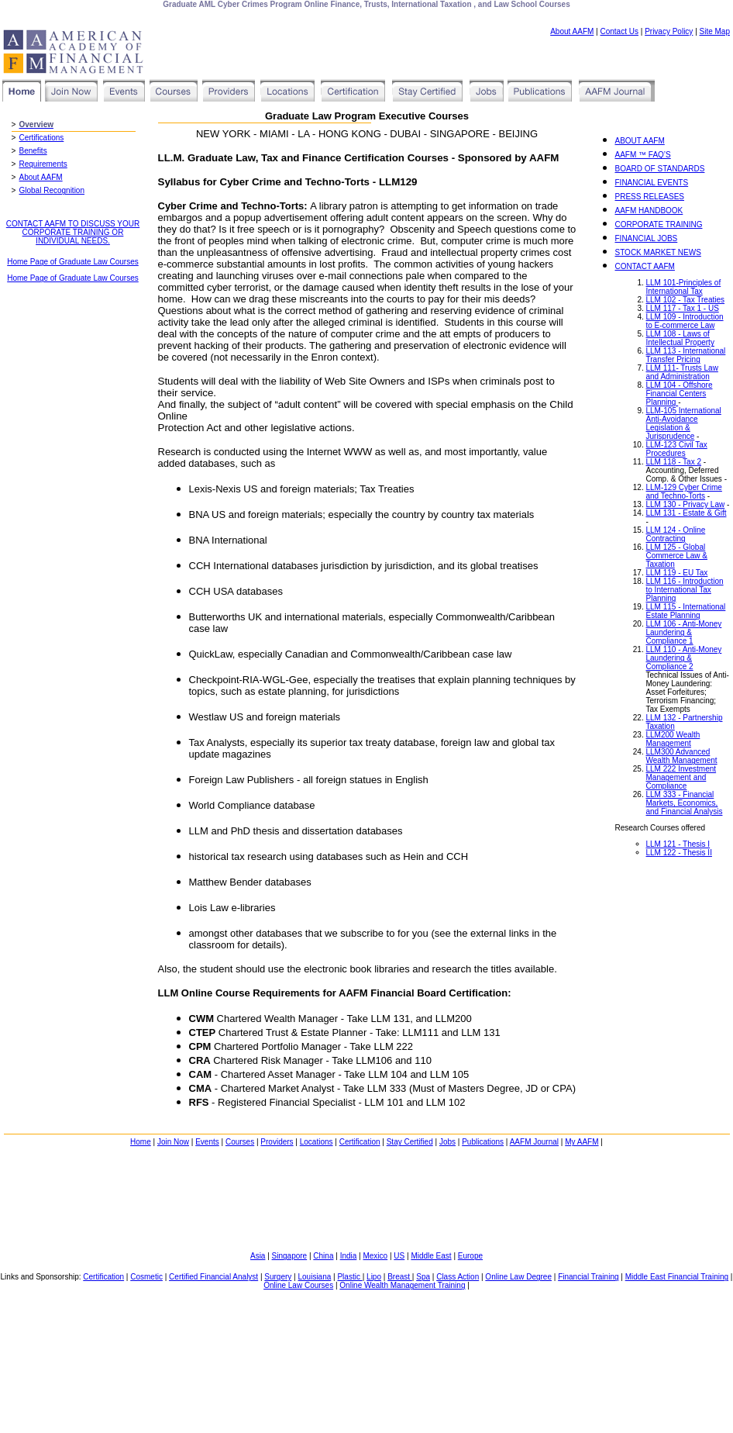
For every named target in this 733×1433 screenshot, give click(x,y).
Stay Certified (410, 1142)
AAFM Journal (534, 1142)
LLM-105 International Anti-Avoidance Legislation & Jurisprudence (683, 423)
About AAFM (572, 31)
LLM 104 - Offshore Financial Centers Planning (679, 393)
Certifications (41, 137)
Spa (423, 1276)
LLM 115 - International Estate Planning (686, 611)
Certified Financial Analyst (213, 1276)
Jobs (447, 1142)
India (348, 1256)
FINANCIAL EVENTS (652, 182)
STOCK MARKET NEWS (658, 252)
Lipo (373, 1276)
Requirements (43, 164)
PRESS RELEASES (649, 196)
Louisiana (314, 1276)
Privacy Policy (669, 31)
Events (207, 1142)
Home (140, 1142)
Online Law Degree (518, 1276)
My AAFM (581, 1142)
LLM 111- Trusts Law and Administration (682, 372)
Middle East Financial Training (676, 1276)
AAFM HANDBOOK (649, 210)
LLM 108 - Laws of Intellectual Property (680, 338)
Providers (276, 1142)
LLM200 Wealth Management (673, 739)
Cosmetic (146, 1276)
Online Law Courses (298, 1285)
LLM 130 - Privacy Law (685, 504)
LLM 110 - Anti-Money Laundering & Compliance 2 (684, 658)
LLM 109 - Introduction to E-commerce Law (685, 321)
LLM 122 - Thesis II (679, 852)
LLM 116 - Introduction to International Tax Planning (685, 590)
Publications (483, 1142)
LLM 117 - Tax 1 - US (682, 308)
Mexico (375, 1256)
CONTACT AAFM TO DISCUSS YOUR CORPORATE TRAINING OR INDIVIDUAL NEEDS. (72, 232)
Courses (239, 1142)
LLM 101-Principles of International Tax (683, 286)
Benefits (33, 151)
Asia (257, 1256)
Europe (470, 1256)
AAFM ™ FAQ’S (643, 154)
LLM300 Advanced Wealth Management (682, 756)
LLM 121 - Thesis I (678, 844)
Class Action (457, 1276)
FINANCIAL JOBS (646, 238)
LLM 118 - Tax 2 (674, 462)
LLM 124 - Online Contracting (676, 534)
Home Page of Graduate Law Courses (73, 261)
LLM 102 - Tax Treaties (685, 299)
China (323, 1256)
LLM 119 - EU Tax (677, 572)
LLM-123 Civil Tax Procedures (676, 449)
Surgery (277, 1276)
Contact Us (619, 31)
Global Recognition (52, 190)
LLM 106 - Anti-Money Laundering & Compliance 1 (684, 632)
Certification (359, 1142)
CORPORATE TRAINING (659, 224)
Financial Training (588, 1276)
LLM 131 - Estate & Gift (686, 513)
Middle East (431, 1256)
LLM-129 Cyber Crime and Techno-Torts (684, 491)
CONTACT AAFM (645, 266)
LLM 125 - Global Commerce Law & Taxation (676, 555)
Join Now (173, 1142)
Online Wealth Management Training (402, 1285)
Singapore (290, 1256)
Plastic (349, 1276)
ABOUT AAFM (640, 140)
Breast (399, 1276)
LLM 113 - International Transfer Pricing (686, 355)
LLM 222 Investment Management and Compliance (681, 777)
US (399, 1256)
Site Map (715, 31)
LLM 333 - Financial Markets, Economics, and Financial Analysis (684, 803)
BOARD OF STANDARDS (660, 168)
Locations (316, 1142)
